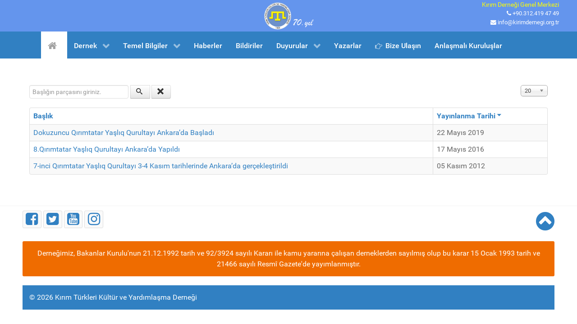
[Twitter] (52, 219)
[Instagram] (93, 219)
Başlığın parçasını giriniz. (29, 85)
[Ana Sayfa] (54, 45)
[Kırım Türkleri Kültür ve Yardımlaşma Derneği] (288, 15)
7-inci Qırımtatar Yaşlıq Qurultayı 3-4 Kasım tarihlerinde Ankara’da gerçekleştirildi (160, 166)
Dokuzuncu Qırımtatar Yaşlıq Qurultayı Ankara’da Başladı (123, 132)
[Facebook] (32, 219)
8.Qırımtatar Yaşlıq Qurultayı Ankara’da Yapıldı (106, 149)
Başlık (43, 116)
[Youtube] (73, 219)
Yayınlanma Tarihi (469, 116)
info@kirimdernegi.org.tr (528, 22)
